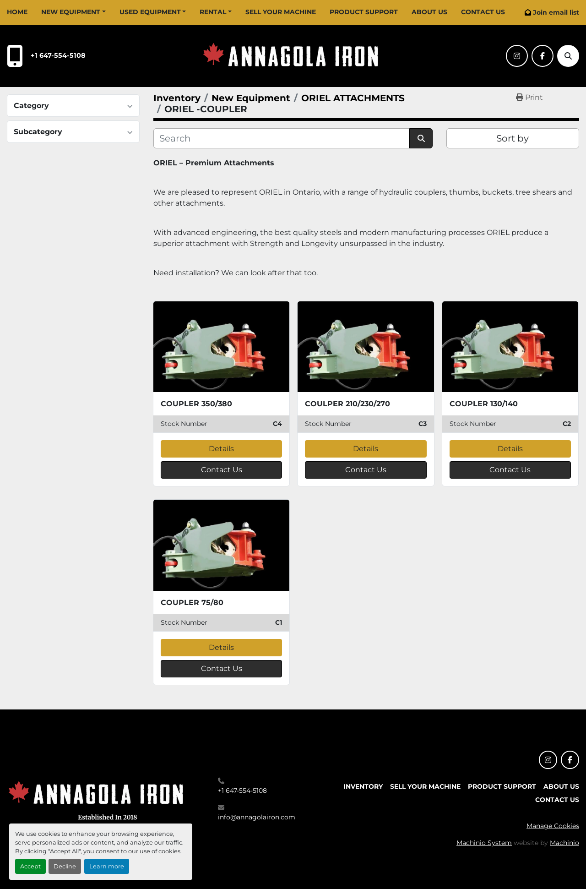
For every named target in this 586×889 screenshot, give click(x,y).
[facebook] (542, 56)
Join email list (556, 12)
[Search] (568, 56)
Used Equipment (150, 12)
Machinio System (484, 843)
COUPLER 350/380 (196, 403)
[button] (73, 12)
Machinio (564, 843)
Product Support (364, 12)
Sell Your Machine (280, 12)
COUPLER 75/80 (192, 602)
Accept (30, 866)
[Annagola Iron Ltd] (98, 799)
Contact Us (483, 12)
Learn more (106, 866)
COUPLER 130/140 (484, 403)
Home (17, 12)
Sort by (512, 138)
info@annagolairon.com (256, 817)
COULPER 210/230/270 (347, 403)
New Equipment (70, 12)
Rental (213, 12)
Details (221, 448)
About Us (429, 12)
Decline (65, 866)
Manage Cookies (552, 826)
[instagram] (517, 56)
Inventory (363, 786)
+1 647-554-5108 (58, 55)
